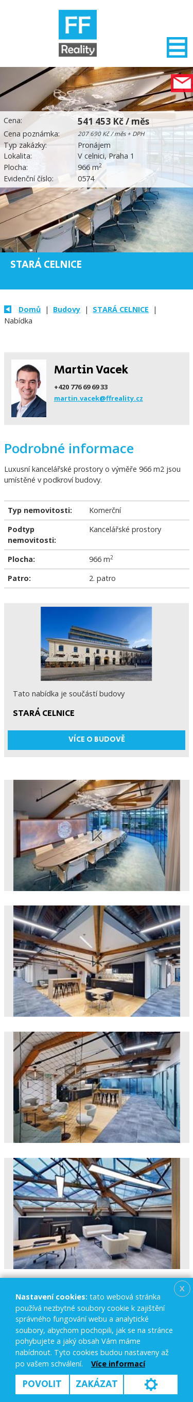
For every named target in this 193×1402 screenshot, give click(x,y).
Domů (30, 309)
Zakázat (97, 1384)
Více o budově (96, 739)
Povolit (42, 1384)
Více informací (118, 1364)
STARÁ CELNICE (121, 309)
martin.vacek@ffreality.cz (98, 398)
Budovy (66, 309)
